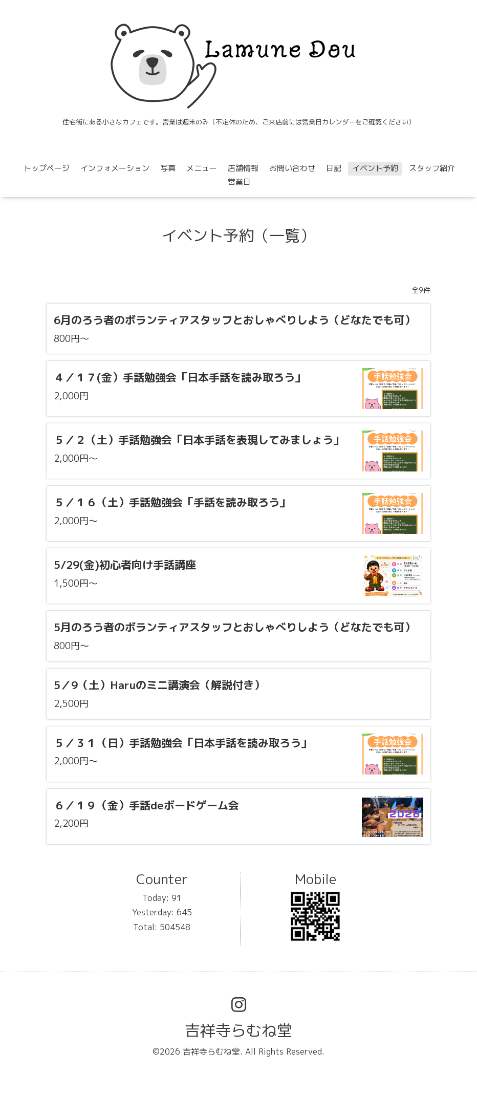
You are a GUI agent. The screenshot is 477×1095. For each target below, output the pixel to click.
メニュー (201, 168)
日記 (333, 168)
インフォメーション (114, 168)
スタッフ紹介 (432, 168)
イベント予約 (375, 168)
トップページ (47, 168)
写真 (168, 168)
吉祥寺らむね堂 (238, 1030)
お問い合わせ (292, 168)
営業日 (239, 182)
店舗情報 (243, 168)
